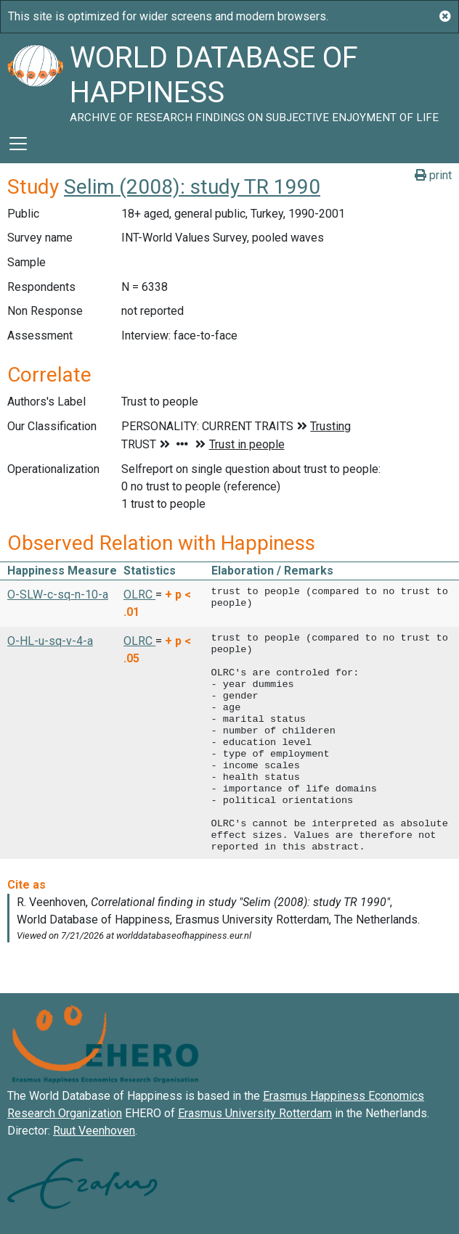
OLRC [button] (139, 594)
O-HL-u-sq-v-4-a (50, 641)
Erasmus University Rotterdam (255, 1113)
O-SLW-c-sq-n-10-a (57, 594)
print (433, 175)
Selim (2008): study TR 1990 (192, 187)
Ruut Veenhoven (94, 1131)
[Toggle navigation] (18, 143)
